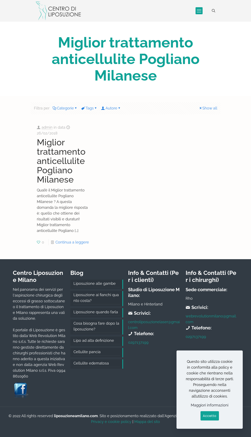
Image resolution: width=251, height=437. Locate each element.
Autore (111, 108)
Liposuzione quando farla (95, 312)
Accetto (209, 415)
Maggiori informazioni (209, 405)
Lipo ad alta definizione (93, 340)
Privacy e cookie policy (111, 421)
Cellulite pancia (87, 352)
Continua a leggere (72, 242)
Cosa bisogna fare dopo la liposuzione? (96, 326)
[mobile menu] (199, 10)
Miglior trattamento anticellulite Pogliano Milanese (61, 161)
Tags (89, 108)
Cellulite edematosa (91, 363)
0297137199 (138, 342)
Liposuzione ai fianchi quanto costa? (96, 298)
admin (47, 127)
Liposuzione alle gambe (94, 283)
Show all (208, 108)
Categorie (65, 108)
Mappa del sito (147, 421)
